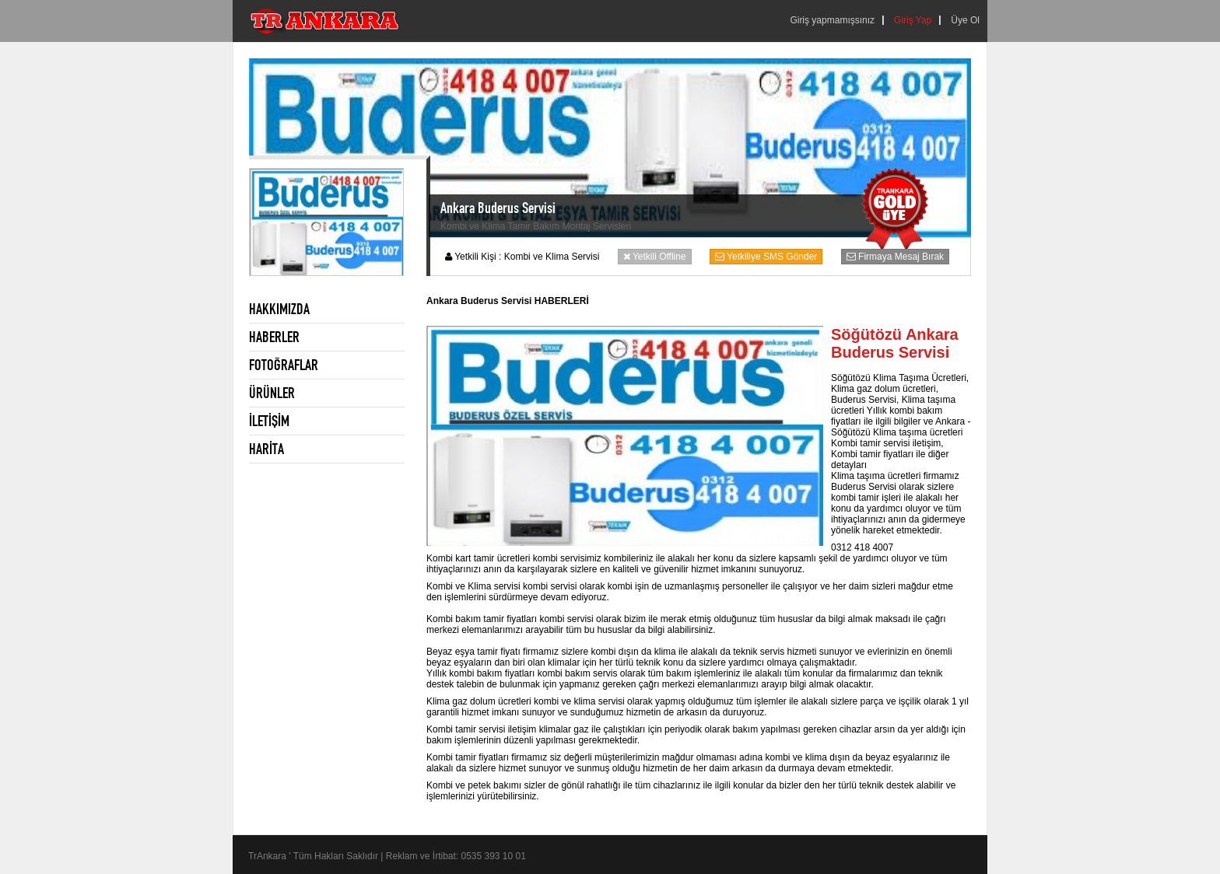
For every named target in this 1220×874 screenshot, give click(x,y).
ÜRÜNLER (272, 392)
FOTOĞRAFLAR (283, 364)
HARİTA (266, 448)
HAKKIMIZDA (279, 308)
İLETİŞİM (269, 420)
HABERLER (274, 336)
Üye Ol (965, 20)
